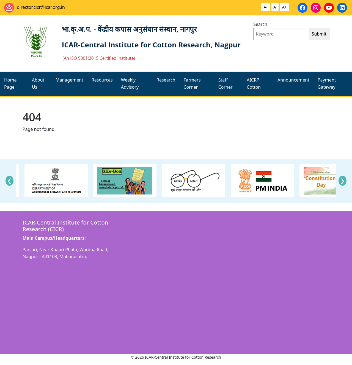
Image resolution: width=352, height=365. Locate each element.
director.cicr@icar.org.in (41, 7)
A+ (284, 7)
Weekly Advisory (130, 83)
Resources (102, 80)
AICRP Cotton (254, 83)
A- (265, 7)
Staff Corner (225, 83)
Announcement (293, 80)
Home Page (10, 83)
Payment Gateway (327, 83)
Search (260, 24)
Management (69, 80)
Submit (319, 34)
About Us (38, 83)
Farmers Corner (191, 83)
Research (165, 80)
